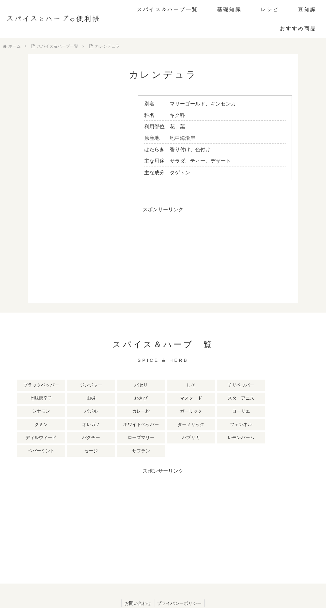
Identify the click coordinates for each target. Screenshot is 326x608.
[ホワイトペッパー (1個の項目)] (71, 412)
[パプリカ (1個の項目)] (291, 412)
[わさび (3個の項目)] (291, 385)
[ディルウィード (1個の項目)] (181, 412)
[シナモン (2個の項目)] (107, 398)
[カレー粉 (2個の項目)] (181, 398)
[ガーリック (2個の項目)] (218, 398)
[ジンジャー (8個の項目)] (71, 385)
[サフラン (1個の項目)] (144, 425)
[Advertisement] (163, 258)
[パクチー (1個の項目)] (218, 412)
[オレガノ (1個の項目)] (34, 412)
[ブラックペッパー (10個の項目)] (34, 385)
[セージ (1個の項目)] (107, 425)
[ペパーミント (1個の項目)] (71, 425)
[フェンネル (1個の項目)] (144, 412)
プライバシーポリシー (180, 577)
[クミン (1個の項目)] (291, 398)
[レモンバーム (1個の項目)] (34, 425)
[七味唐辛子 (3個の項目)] (218, 385)
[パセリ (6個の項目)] (107, 385)
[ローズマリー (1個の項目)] (255, 412)
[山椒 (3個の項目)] (255, 385)
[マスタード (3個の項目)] (34, 398)
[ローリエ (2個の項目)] (255, 398)
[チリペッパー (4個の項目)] (181, 385)
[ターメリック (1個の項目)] (107, 412)
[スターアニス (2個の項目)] (71, 398)
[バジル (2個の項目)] (144, 398)
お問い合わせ (137, 577)
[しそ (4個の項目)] (144, 385)
